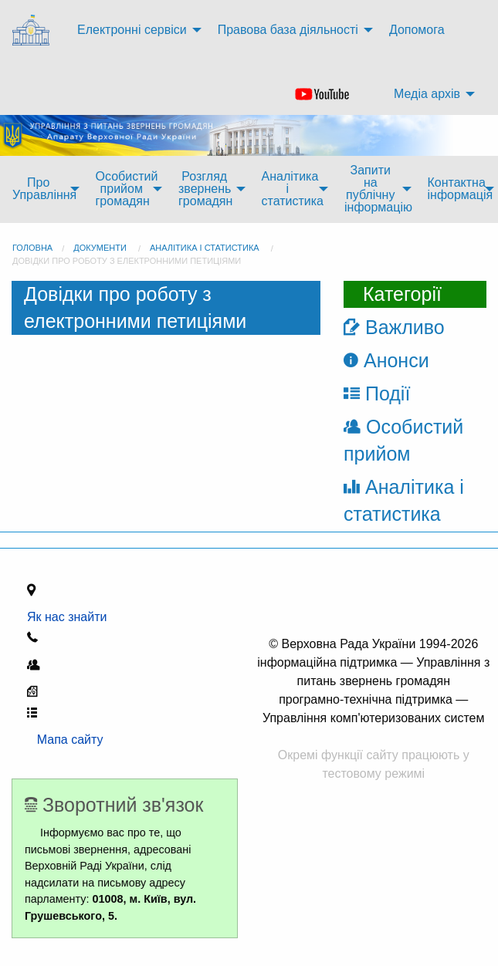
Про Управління (44, 188)
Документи (100, 247)
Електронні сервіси (132, 29)
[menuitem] (32, 30)
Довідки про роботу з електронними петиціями (126, 260)
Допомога (417, 29)
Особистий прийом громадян (127, 189)
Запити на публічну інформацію (378, 189)
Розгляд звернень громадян (205, 189)
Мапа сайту (65, 739)
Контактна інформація (460, 188)
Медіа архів (427, 93)
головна (32, 247)
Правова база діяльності (288, 29)
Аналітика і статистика (293, 189)
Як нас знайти (70, 616)
